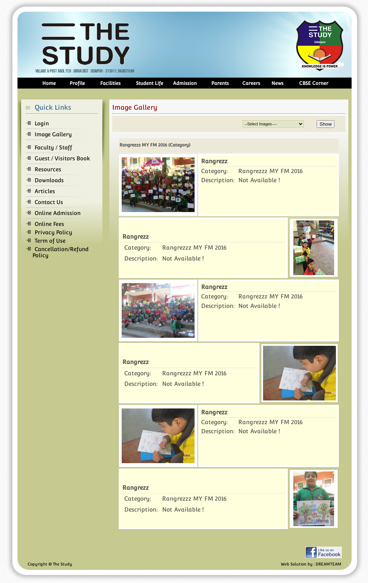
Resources (48, 169)
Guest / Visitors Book (62, 158)
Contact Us (49, 202)
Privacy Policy (53, 232)
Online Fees (49, 224)
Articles (45, 191)
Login (42, 123)
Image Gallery (53, 134)
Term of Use (50, 241)
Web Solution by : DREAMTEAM (311, 564)
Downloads (49, 180)
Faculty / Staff (53, 147)
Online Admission (58, 213)
